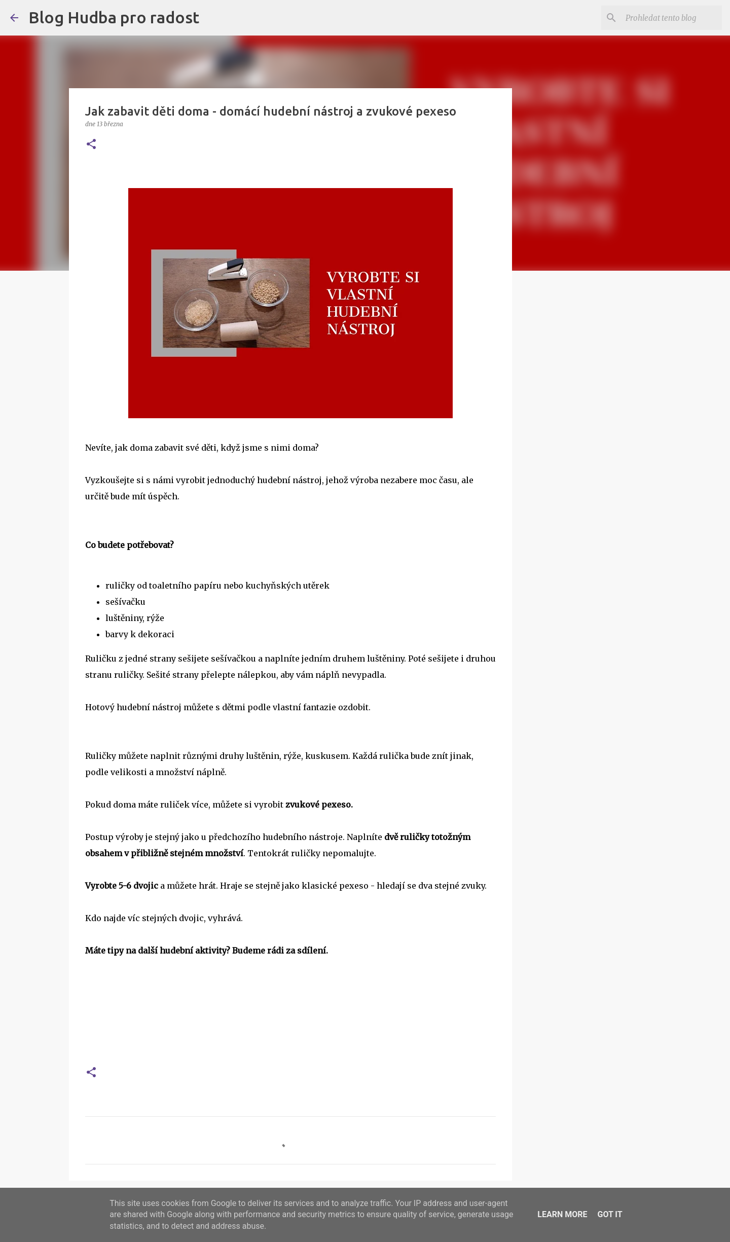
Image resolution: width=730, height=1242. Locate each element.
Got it (609, 1214)
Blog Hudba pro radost (113, 17)
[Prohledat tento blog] (668, 18)
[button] (91, 145)
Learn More (562, 1214)
